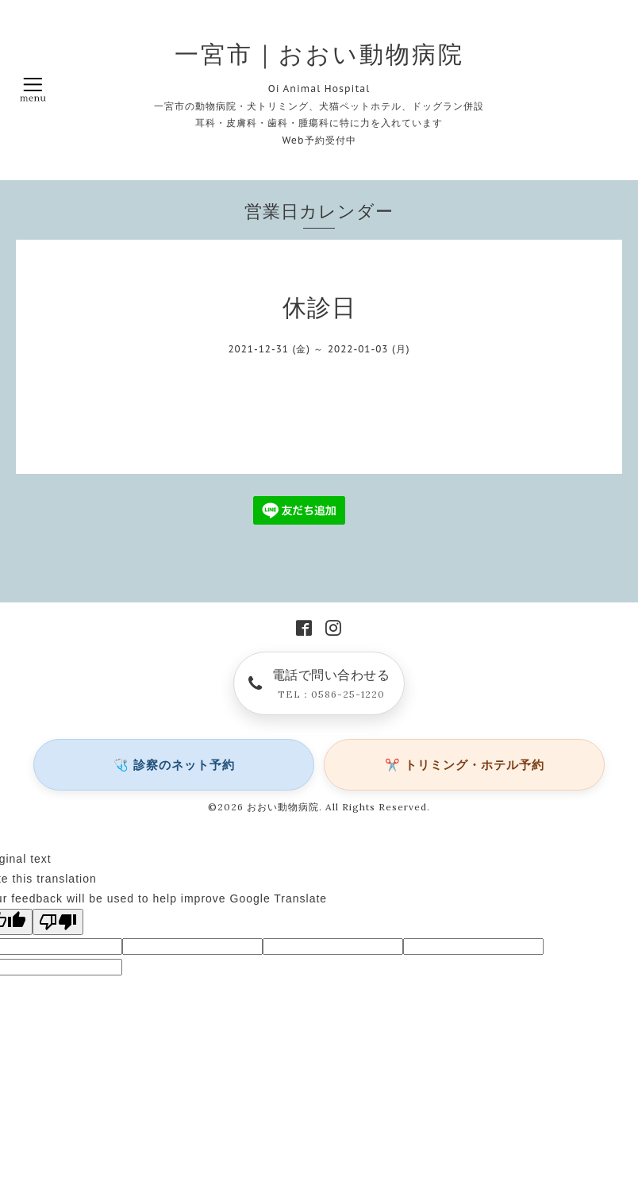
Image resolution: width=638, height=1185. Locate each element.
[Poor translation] (58, 922)
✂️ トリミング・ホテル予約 (464, 764)
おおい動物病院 (283, 807)
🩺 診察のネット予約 (174, 764)
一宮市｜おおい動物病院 (319, 54)
